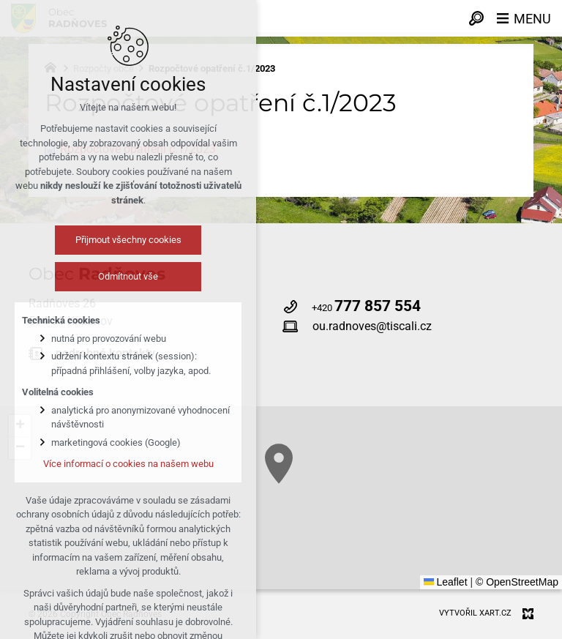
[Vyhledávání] (476, 18)
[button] (279, 463)
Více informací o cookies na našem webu (128, 463)
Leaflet (446, 582)
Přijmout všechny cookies (128, 239)
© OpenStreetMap (517, 582)
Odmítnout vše (128, 276)
